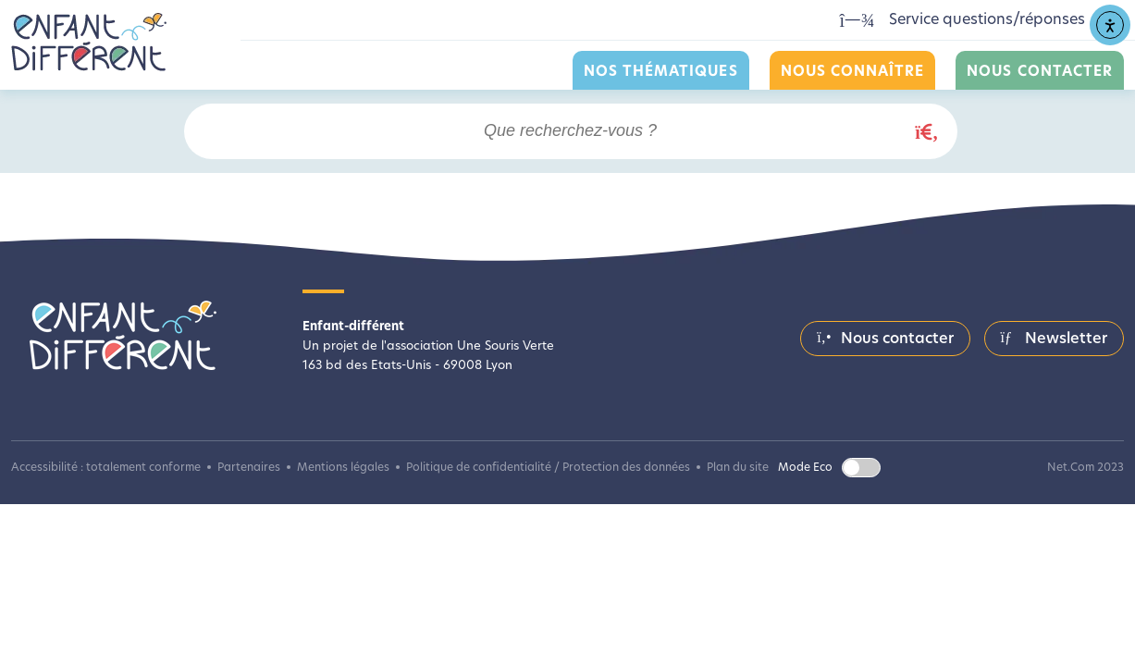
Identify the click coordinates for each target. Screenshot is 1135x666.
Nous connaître (853, 73)
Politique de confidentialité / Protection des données (548, 468)
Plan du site (738, 468)
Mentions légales (343, 468)
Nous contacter (1040, 73)
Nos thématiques (661, 73)
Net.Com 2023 (1085, 468)
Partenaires (248, 468)
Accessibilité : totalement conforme (106, 468)
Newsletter (1054, 338)
